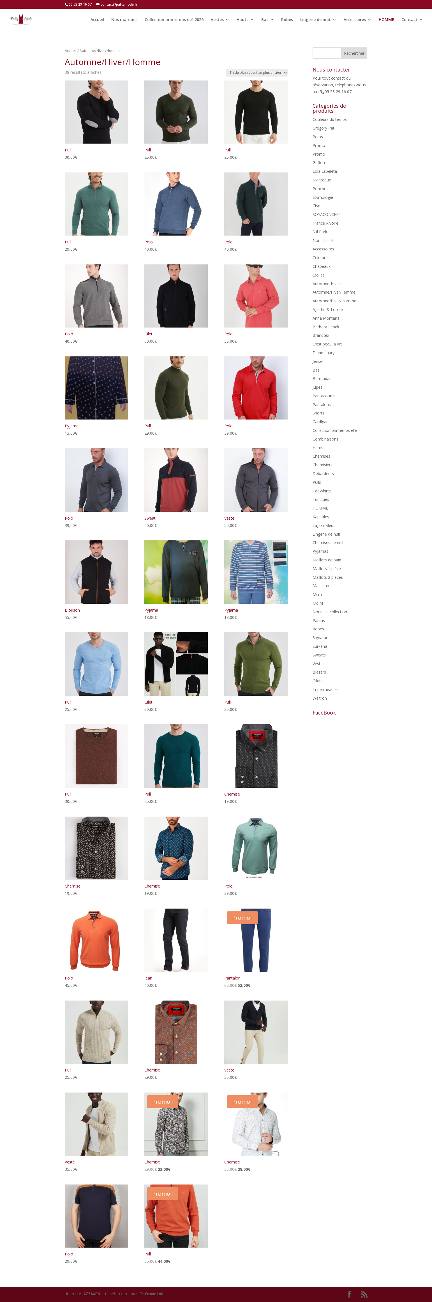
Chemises (321, 456)
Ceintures (321, 257)
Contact (409, 20)
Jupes (317, 387)
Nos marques (124, 20)
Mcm (317, 594)
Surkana (320, 646)
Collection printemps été (335, 430)
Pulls (317, 482)
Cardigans (322, 421)
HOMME (386, 20)
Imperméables (326, 689)
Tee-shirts (322, 491)
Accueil (97, 20)
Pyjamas (320, 551)
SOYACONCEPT (327, 214)
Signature (321, 637)
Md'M (318, 603)
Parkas (319, 620)
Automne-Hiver (326, 283)
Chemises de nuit (328, 542)
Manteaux (322, 180)
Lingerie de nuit (315, 20)
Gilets (318, 680)
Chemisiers (322, 464)
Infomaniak (151, 1294)
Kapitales (321, 516)
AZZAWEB (92, 1294)
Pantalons (322, 404)
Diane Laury (323, 352)
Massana (321, 585)
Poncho (320, 188)
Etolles (319, 275)
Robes (287, 20)
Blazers (319, 672)
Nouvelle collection (330, 611)
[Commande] (257, 73)
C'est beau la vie (327, 344)
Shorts (318, 413)
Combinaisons (325, 439)
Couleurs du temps (330, 119)
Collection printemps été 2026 (174, 20)
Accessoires (355, 20)
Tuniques (321, 499)
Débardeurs (323, 473)
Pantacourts (324, 395)
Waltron (320, 698)
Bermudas (322, 378)
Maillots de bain (327, 560)
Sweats (319, 655)
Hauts (242, 20)
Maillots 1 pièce (327, 568)
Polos (318, 136)
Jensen (319, 361)
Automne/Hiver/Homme (334, 300)
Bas (264, 20)
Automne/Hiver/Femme (334, 292)
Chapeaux (322, 266)
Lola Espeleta (325, 171)
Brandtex (321, 335)
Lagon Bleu (323, 525)
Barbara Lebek (326, 326)
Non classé (323, 240)
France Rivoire (325, 223)
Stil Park (320, 231)
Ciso (316, 205)
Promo (319, 145)
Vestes (217, 20)
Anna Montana (326, 318)
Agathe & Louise (328, 309)
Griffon (319, 162)
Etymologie (323, 197)
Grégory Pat (323, 128)
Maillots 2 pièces (328, 577)
